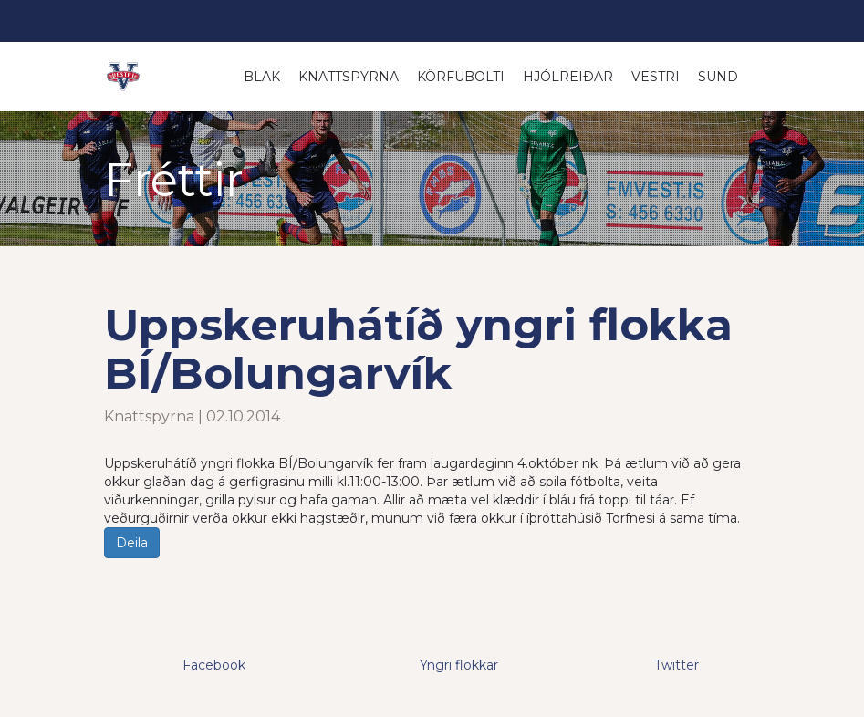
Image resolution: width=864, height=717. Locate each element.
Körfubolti (461, 76)
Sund (718, 76)
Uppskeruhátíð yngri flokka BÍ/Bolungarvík (418, 349)
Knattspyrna (348, 76)
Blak (262, 76)
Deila (132, 543)
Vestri (655, 76)
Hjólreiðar (568, 76)
